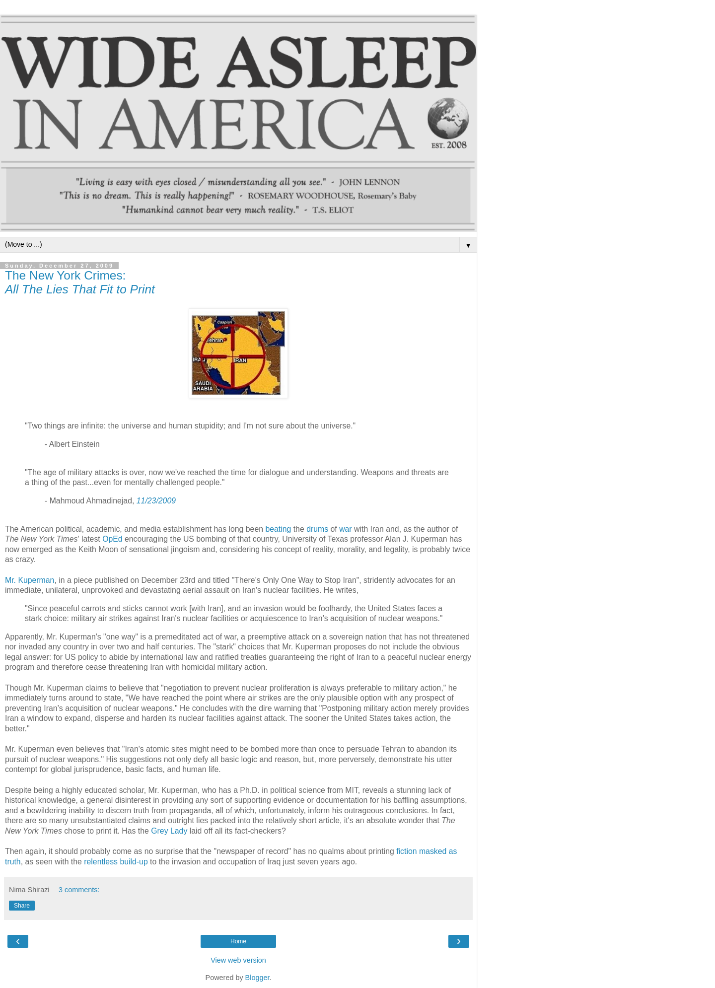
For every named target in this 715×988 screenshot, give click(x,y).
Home (238, 941)
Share (22, 905)
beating (278, 529)
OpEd (112, 539)
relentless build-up (115, 861)
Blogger (257, 978)
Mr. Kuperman (29, 580)
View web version (238, 960)
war (345, 529)
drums (317, 529)
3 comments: (79, 890)
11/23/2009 (156, 500)
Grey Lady (169, 831)
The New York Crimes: (80, 282)
